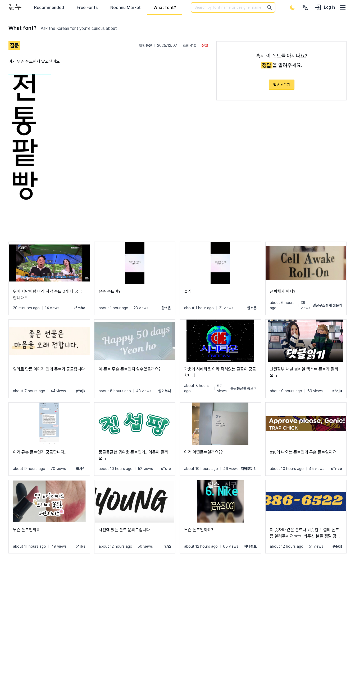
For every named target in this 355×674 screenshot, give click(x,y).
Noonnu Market (125, 7)
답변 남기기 (281, 84)
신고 (205, 45)
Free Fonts (87, 7)
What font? (164, 7)
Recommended (49, 7)
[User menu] (305, 7)
